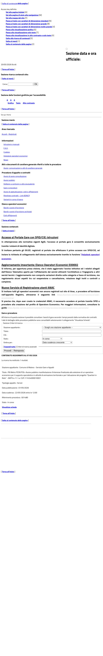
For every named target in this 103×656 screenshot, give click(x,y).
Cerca (5, 84)
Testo (18, 103)
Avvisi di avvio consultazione (14, 176)
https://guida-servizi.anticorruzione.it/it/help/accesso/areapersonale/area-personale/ (48, 307)
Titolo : (6, 331)
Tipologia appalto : (9, 382)
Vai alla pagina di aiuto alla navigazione (22, 15)
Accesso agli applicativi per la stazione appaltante (79, 444)
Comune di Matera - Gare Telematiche (34, 56)
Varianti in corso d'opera (13, 199)
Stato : (6, 338)
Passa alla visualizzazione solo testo (21, 32)
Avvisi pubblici (9, 180)
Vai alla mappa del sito (15, 17)
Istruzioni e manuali (11, 144)
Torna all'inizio (8, 69)
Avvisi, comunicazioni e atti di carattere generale (22, 168)
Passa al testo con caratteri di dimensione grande (26, 23)
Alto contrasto (29, 103)
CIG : (5, 334)
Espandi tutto (9, 346)
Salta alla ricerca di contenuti (18, 38)
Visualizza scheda (9, 407)
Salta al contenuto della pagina (18, 44)
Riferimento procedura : (11, 397)
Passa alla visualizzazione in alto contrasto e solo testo (28, 35)
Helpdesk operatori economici (15, 155)
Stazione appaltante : (12, 327)
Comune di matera (30, 442)
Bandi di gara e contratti (54, 442)
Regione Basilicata (9, 2)
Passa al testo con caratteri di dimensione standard (27, 20)
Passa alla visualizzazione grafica (19, 29)
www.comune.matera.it (87, 1)
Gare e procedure (10, 187)
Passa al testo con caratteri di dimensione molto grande (29, 26)
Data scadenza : (8, 392)
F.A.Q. (5, 148)
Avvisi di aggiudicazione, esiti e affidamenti (20, 191)
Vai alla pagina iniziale (15, 12)
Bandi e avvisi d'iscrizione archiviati (17, 211)
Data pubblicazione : (10, 387)
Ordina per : (8, 342)
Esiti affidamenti (10, 215)
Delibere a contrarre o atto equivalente (18, 183)
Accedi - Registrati (9, 134)
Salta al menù (11, 41)
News (5, 159)
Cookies (6, 152)
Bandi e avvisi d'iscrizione (13, 207)
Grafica (11, 103)
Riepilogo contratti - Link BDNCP (16, 195)
